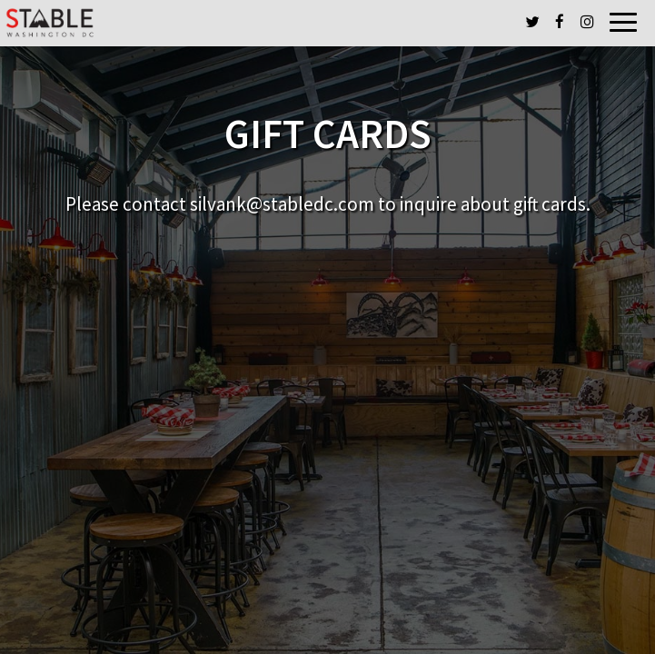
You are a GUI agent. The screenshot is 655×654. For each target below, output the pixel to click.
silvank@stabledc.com (282, 204)
